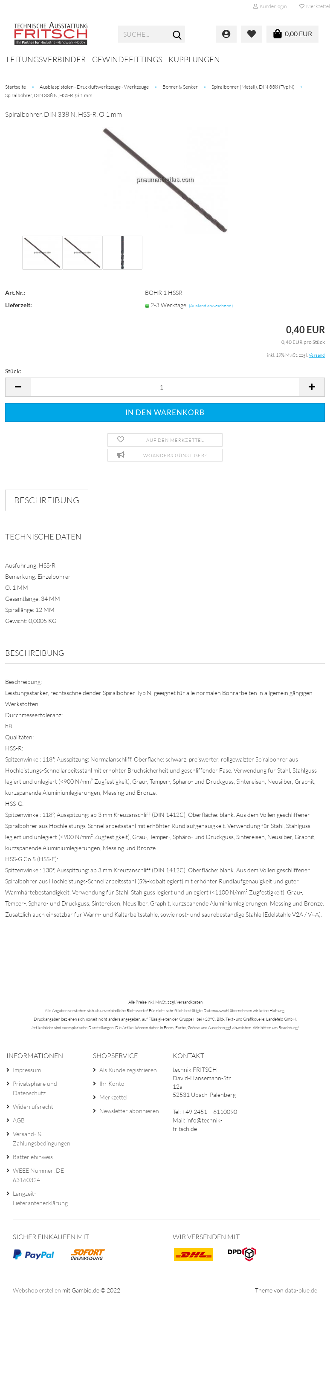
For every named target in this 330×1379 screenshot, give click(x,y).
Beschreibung (46, 500)
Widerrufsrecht (33, 1106)
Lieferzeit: (18, 305)
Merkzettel (113, 1097)
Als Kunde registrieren (128, 1069)
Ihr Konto (111, 1083)
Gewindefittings (127, 59)
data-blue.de (301, 1290)
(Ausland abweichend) (211, 306)
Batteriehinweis (33, 1156)
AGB (19, 1120)
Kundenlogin (270, 6)
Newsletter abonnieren (129, 1110)
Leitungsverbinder (46, 59)
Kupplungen (194, 59)
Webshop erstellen (37, 1290)
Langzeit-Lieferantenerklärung (40, 1198)
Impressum (27, 1069)
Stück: (13, 371)
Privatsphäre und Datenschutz (35, 1088)
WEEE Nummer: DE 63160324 (38, 1175)
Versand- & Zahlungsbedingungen (41, 1138)
